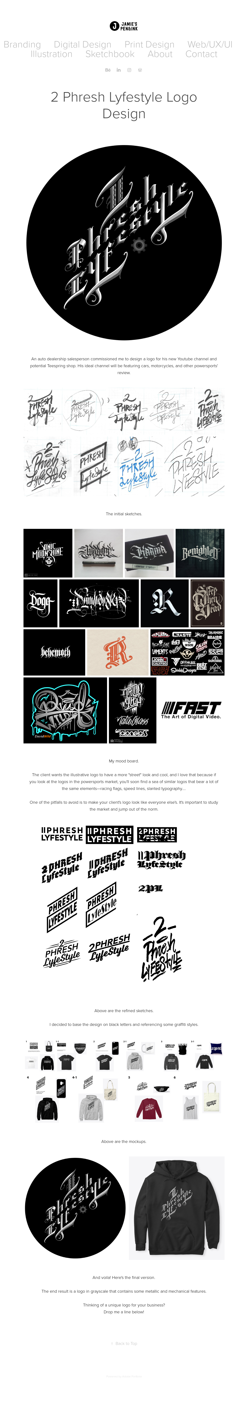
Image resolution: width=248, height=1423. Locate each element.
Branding (22, 43)
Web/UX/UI (210, 43)
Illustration (52, 53)
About (160, 53)
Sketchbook (110, 53)
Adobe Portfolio (132, 1376)
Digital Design (83, 43)
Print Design (150, 43)
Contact (201, 53)
